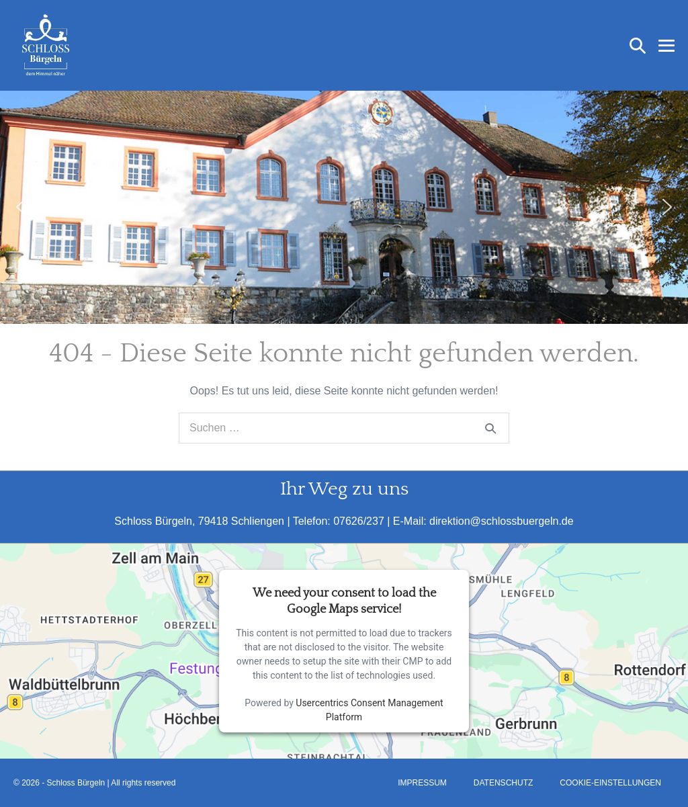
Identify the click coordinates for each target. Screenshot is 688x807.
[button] (638, 46)
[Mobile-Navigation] (666, 46)
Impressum (422, 783)
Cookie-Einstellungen (610, 783)
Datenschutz (503, 783)
